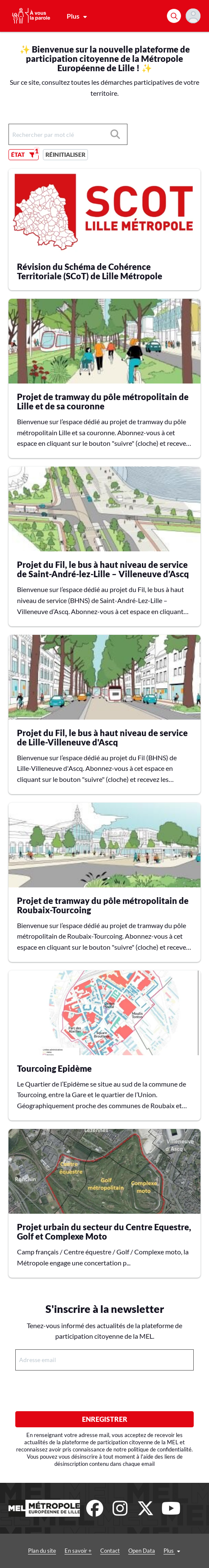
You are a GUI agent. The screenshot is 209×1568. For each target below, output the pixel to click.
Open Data (141, 1550)
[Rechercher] (174, 15)
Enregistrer (104, 1419)
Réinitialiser (65, 154)
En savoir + (78, 1550)
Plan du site (42, 1550)
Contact (110, 1550)
